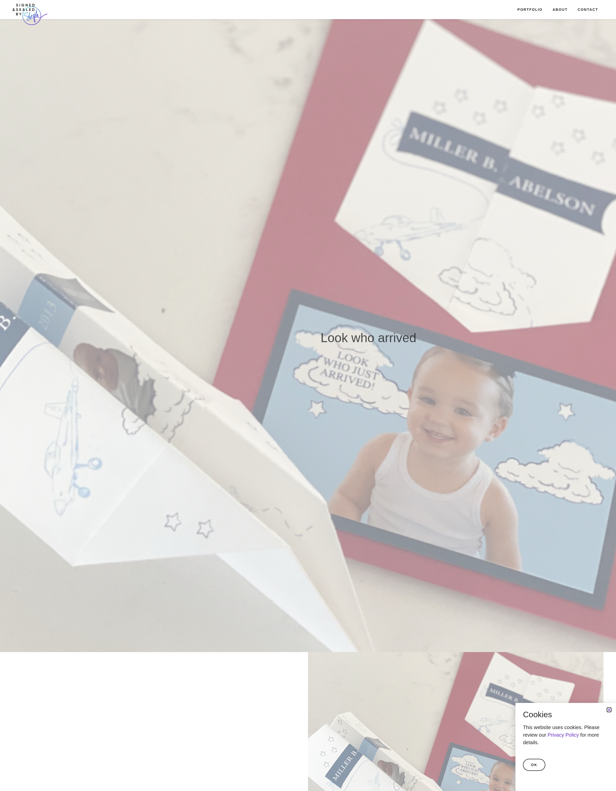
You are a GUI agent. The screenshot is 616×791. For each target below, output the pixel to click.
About (560, 10)
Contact (588, 10)
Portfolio (530, 10)
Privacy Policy (563, 735)
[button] (609, 710)
